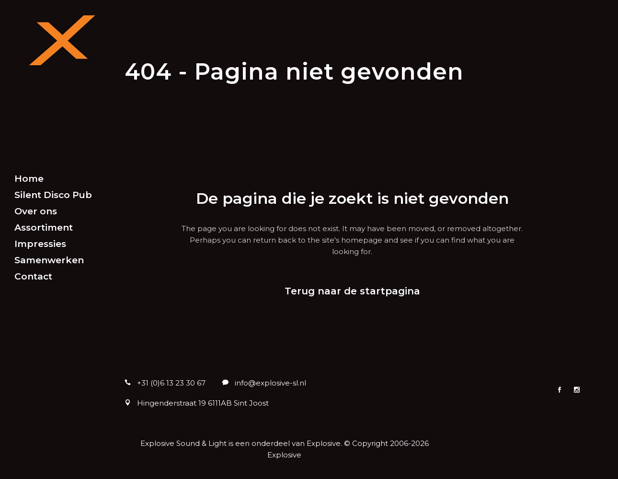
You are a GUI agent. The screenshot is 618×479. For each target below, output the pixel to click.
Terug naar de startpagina (352, 291)
